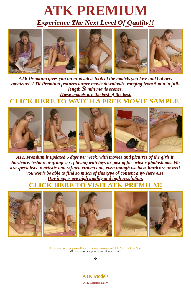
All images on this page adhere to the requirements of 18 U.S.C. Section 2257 (95, 248)
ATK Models (95, 276)
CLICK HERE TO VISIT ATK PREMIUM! (95, 185)
